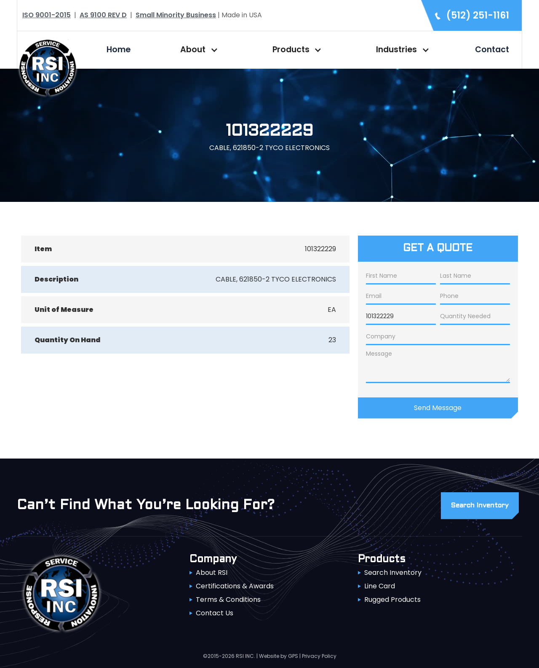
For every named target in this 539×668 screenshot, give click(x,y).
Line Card (379, 586)
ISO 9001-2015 (46, 15)
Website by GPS (278, 656)
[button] (197, 49)
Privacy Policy (319, 656)
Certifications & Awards (235, 586)
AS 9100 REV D (103, 15)
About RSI (211, 572)
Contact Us (214, 613)
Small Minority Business (176, 15)
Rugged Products (392, 599)
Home (119, 49)
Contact (492, 49)
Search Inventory (393, 572)
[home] (47, 66)
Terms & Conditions (228, 599)
